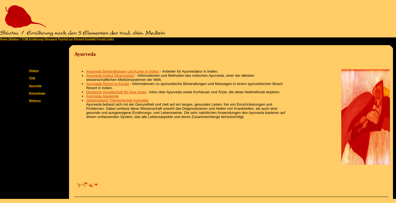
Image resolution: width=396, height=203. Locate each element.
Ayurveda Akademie (102, 96)
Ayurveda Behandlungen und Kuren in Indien (122, 71)
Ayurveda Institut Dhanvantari (110, 75)
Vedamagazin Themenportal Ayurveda (117, 100)
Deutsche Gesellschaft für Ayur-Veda (116, 92)
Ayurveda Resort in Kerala (107, 84)
